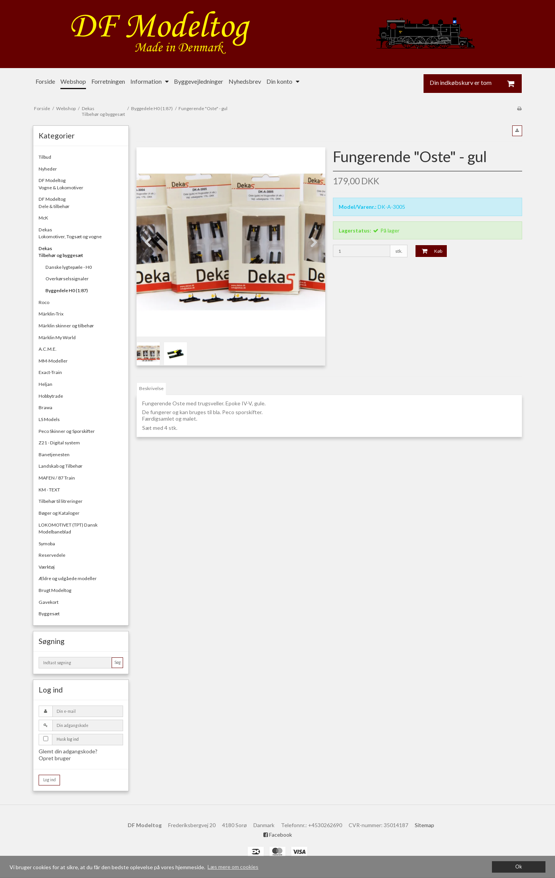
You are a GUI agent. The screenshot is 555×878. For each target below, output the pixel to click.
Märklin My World (57, 337)
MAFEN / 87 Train (57, 478)
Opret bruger (55, 758)
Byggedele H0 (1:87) (66, 290)
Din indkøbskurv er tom (476, 83)
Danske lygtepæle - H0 (68, 267)
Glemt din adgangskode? (68, 751)
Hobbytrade (51, 396)
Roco (44, 302)
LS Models (49, 419)
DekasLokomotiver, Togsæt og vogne (70, 233)
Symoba (47, 543)
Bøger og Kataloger (59, 513)
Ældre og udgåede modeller (68, 578)
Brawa (45, 407)
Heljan (45, 384)
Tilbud (45, 157)
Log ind (49, 779)
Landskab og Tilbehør (61, 466)
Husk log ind (68, 739)
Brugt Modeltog (55, 590)
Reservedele (52, 555)
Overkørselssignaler (67, 278)
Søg (117, 662)
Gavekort (48, 602)
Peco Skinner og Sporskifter (67, 431)
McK (43, 218)
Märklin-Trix (51, 314)
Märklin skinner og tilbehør (66, 325)
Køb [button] (428, 251)
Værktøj (47, 567)
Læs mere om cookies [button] (233, 866)
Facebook (277, 834)
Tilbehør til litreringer (61, 501)
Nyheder (48, 169)
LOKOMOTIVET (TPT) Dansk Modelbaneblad (68, 528)
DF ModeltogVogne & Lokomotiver (61, 183)
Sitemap (424, 825)
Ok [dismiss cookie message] (518, 867)
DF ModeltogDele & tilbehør (54, 202)
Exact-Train (50, 372)
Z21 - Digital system (59, 443)
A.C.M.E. (48, 349)
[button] (517, 130)
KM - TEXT (49, 490)
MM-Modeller (53, 361)
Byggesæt (49, 613)
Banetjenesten (54, 454)
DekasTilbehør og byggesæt (61, 252)
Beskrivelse (151, 388)
